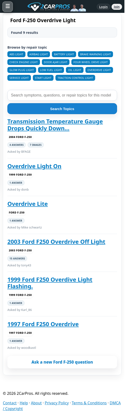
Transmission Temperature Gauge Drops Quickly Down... (55, 125)
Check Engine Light (24, 62)
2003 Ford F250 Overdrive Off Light (56, 241)
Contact (10, 403)
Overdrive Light (99, 70)
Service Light (19, 78)
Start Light (43, 78)
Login (103, 7)
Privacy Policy (57, 403)
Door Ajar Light (56, 62)
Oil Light (74, 70)
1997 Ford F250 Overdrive (43, 324)
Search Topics (62, 109)
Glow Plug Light (22, 70)
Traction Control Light (75, 78)
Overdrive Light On (34, 166)
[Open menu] (7, 6)
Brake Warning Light (95, 54)
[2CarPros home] (54, 6)
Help (24, 403)
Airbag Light (39, 54)
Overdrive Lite (27, 203)
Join (117, 7)
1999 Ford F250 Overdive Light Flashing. (49, 283)
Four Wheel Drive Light (91, 62)
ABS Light (16, 54)
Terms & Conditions (89, 403)
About (36, 403)
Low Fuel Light (51, 70)
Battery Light (64, 54)
